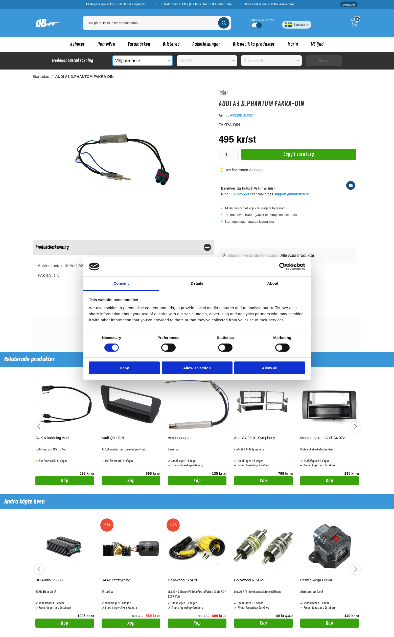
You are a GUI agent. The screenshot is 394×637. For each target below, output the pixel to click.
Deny (124, 368)
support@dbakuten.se (292, 194)
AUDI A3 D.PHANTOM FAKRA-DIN (84, 77)
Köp (51, 481)
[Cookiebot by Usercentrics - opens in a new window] (283, 266)
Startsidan (41, 77)
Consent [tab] (121, 283)
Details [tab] (197, 283)
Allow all (269, 368)
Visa (324, 60)
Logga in (348, 4)
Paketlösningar (206, 44)
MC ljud (317, 44)
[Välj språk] (296, 23)
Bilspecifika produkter (254, 44)
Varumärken (139, 44)
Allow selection (197, 368)
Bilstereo (171, 44)
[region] (123, 247)
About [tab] (273, 283)
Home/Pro (106, 44)
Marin (292, 44)
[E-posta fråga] (350, 185)
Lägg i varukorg (277, 155)
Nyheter (77, 44)
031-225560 (239, 194)
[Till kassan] (355, 23)
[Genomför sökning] (223, 23)
